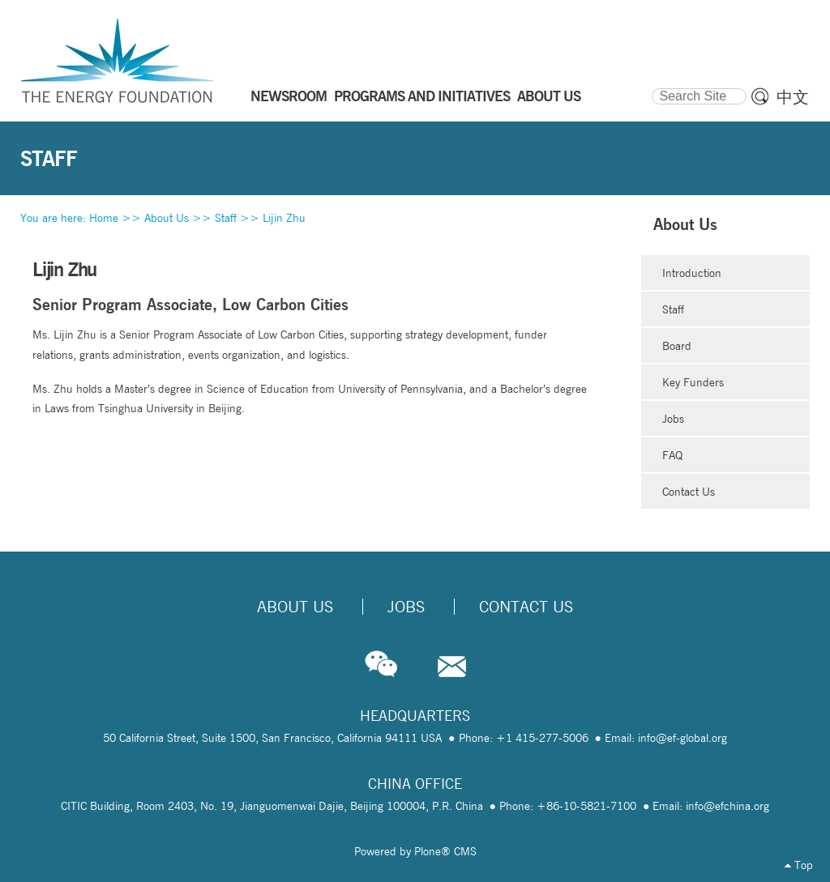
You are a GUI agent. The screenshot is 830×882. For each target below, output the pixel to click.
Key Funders (693, 382)
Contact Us (688, 491)
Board (676, 346)
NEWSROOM (288, 95)
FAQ (672, 455)
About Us (166, 218)
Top (799, 865)
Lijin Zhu (284, 218)
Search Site (651, 86)
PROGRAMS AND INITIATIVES (422, 95)
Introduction (691, 273)
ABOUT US (548, 95)
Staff (226, 218)
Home (103, 218)
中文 (793, 97)
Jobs (673, 418)
